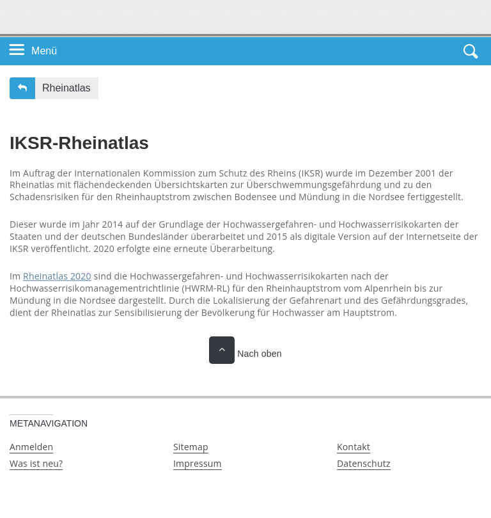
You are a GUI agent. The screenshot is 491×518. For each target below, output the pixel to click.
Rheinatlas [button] (66, 87)
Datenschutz (364, 463)
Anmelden (31, 447)
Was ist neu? (36, 463)
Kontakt (353, 447)
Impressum (197, 463)
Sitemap (190, 447)
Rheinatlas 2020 (57, 276)
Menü (44, 50)
